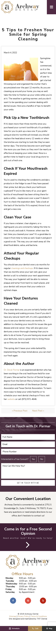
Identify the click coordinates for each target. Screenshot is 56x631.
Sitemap (12, 620)
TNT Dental (42, 622)
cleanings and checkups (22, 272)
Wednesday (11, 587)
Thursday (10, 590)
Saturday (10, 595)
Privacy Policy (23, 620)
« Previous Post (19, 414)
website (11, 402)
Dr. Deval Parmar (12, 373)
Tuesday (10, 584)
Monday (9, 581)
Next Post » (38, 414)
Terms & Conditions (39, 620)
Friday (9, 593)
